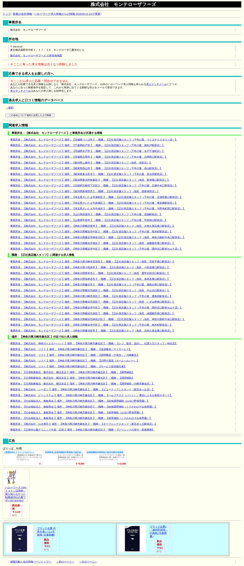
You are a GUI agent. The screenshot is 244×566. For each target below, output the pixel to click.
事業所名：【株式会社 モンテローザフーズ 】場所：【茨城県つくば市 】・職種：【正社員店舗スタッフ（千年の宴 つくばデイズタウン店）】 (93, 139)
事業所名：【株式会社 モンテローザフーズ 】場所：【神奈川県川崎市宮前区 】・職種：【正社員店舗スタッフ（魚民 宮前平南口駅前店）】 (92, 261)
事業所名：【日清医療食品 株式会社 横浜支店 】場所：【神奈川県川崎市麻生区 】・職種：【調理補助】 (72, 372)
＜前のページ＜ (65, 561)
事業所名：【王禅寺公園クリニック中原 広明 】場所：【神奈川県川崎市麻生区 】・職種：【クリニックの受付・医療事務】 (82, 429)
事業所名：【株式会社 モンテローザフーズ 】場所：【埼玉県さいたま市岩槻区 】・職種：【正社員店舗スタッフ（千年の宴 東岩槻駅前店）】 (93, 203)
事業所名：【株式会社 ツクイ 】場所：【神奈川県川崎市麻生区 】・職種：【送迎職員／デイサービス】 (70, 349)
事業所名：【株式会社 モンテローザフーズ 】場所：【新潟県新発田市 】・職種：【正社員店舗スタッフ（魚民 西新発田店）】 (85, 191)
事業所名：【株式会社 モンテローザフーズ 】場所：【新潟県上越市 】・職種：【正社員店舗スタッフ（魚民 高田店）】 (81, 162)
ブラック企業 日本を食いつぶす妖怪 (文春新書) (46, 531)
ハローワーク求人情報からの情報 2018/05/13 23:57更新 (67, 13)
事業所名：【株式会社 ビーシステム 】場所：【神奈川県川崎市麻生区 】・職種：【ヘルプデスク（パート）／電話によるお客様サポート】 (91, 395)
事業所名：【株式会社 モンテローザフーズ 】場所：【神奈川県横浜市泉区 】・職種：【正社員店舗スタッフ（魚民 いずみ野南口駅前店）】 (92, 301)
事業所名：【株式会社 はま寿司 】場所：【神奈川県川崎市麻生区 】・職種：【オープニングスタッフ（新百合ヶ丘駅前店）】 (83, 424)
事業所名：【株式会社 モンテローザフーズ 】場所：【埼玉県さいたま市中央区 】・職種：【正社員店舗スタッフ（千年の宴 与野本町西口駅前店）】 (97, 208)
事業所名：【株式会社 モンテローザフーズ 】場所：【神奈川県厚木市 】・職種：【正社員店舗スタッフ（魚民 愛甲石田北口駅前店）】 (90, 273)
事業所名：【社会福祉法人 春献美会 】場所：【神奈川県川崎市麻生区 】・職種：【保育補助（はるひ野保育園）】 (77, 412)
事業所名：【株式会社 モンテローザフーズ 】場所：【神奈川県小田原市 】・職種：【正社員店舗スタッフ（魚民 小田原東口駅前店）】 (90, 267)
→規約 (9, 107)
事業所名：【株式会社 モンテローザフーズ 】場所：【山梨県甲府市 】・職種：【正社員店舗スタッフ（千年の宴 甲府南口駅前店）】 (88, 220)
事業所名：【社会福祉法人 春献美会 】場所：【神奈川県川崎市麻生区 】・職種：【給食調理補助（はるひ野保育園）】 (79, 401)
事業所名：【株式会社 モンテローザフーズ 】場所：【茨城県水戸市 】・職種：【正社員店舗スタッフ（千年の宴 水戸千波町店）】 (87, 151)
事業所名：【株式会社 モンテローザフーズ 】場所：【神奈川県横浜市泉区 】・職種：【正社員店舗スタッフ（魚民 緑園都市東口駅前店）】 (92, 243)
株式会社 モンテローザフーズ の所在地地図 (36, 55)
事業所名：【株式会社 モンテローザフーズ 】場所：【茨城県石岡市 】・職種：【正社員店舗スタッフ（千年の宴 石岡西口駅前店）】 (88, 157)
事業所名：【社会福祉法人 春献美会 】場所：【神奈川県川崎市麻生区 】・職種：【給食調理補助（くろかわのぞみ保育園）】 (83, 406)
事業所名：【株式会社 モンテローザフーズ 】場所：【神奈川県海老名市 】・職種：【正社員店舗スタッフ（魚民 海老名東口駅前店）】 (90, 279)
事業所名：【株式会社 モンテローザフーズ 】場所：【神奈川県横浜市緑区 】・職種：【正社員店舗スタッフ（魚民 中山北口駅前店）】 (90, 290)
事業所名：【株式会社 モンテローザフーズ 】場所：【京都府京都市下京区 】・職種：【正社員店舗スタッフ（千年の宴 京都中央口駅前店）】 (93, 185)
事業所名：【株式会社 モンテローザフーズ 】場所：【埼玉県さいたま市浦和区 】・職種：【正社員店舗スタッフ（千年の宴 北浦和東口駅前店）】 (96, 197)
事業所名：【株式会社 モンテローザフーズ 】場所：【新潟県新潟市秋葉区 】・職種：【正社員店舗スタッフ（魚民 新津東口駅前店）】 (90, 180)
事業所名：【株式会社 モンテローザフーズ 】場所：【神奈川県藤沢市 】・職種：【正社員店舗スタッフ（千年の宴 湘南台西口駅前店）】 (91, 284)
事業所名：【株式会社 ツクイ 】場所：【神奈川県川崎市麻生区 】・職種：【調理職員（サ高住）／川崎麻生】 (74, 355)
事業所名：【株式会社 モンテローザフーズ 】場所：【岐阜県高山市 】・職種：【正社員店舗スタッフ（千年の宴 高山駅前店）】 (86, 168)
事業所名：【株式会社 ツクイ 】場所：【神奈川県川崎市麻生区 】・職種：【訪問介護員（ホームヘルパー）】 (74, 360)
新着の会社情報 (22, 13)
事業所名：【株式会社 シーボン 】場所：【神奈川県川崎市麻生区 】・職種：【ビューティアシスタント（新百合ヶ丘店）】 (82, 389)
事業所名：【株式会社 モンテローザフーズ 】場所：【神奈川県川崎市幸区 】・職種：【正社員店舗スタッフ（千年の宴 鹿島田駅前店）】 (91, 296)
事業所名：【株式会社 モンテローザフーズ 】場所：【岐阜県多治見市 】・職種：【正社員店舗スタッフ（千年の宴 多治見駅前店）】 (88, 174)
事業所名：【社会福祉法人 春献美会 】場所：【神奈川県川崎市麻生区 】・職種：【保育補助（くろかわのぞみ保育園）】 (81, 418)
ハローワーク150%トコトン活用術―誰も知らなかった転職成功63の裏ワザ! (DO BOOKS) (15, 494)
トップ (7, 13)
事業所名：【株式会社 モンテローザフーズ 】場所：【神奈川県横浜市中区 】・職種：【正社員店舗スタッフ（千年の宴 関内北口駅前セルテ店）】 (96, 248)
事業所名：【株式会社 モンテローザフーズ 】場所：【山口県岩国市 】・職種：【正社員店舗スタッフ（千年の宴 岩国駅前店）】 (86, 214)
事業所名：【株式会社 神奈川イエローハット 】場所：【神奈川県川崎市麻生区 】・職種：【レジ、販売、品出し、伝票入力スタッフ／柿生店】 (93, 343)
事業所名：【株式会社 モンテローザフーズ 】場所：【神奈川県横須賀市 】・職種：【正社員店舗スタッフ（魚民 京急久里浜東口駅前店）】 (92, 226)
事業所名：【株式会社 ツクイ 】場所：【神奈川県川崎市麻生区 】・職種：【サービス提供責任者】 (68, 366)
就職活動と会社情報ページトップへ (30, 561)
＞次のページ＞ (88, 561)
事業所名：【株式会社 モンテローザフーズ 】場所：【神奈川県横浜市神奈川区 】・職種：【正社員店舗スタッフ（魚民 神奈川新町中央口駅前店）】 (97, 237)
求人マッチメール (156, 84)
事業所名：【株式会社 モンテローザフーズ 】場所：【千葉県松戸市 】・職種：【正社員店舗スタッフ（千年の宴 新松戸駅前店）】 (87, 145)
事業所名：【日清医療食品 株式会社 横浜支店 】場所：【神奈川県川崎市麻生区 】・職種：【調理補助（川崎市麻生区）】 (82, 383)
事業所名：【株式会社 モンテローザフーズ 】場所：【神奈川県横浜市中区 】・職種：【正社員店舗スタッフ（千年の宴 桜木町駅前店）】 (91, 231)
